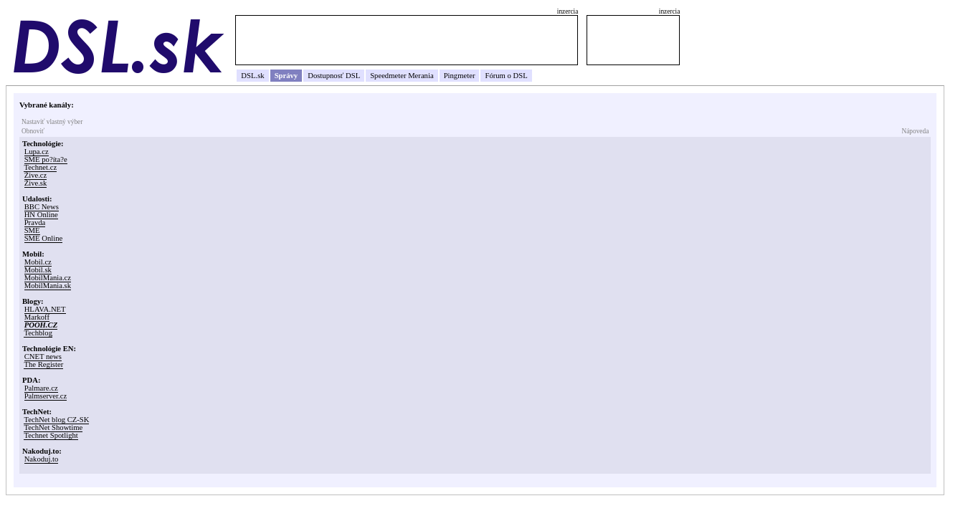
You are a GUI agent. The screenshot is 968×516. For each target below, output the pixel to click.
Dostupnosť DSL (334, 76)
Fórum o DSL (506, 76)
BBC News (41, 207)
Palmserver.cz (45, 396)
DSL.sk (252, 76)
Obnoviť (33, 131)
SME (32, 230)
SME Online (43, 238)
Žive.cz (35, 175)
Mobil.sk (38, 270)
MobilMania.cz (47, 278)
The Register (43, 364)
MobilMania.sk (47, 286)
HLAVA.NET (45, 309)
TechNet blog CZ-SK (56, 420)
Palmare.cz (41, 388)
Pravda (35, 222)
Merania (421, 76)
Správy (286, 76)
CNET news (43, 356)
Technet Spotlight (50, 435)
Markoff (36, 317)
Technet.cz (40, 167)
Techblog (38, 333)
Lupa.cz (36, 152)
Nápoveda (915, 131)
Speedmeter (388, 76)
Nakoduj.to (41, 459)
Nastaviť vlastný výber (52, 121)
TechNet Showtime (53, 427)
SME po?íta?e (45, 159)
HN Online (41, 215)
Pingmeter (459, 76)
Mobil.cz (38, 262)
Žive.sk (35, 183)
